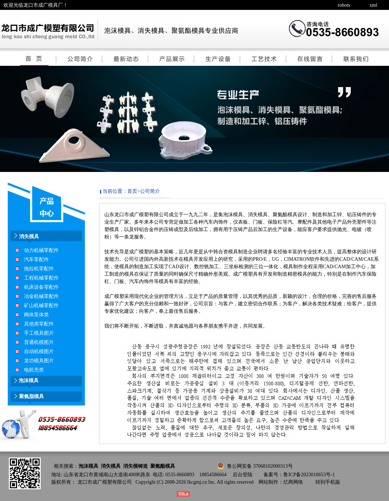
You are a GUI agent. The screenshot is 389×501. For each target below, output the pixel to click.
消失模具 (111, 466)
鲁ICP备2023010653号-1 (309, 474)
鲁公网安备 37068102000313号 (260, 466)
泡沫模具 (88, 466)
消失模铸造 (135, 466)
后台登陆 (242, 474)
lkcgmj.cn (197, 482)
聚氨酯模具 (162, 466)
